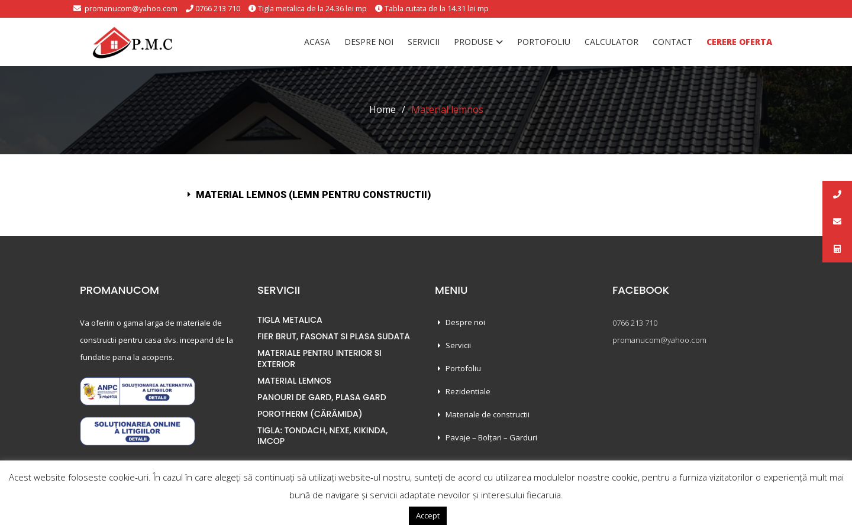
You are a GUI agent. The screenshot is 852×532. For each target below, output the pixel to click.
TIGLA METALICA (289, 320)
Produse (473, 41)
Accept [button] (428, 515)
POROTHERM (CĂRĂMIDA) (310, 414)
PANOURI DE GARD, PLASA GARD (321, 397)
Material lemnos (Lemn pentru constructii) (313, 194)
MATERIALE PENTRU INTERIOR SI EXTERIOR (319, 358)
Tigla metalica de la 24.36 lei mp (311, 8)
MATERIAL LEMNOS (294, 381)
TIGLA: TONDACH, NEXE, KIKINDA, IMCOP (322, 435)
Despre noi (368, 41)
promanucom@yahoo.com (127, 8)
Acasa (317, 41)
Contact (672, 41)
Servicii (424, 41)
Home (382, 109)
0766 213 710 (215, 8)
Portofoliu (543, 41)
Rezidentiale (468, 391)
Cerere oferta (739, 41)
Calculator (611, 41)
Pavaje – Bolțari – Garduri (491, 437)
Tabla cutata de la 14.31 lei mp (438, 8)
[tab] (426, 195)
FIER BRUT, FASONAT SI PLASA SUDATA (333, 336)
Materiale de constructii (488, 414)
